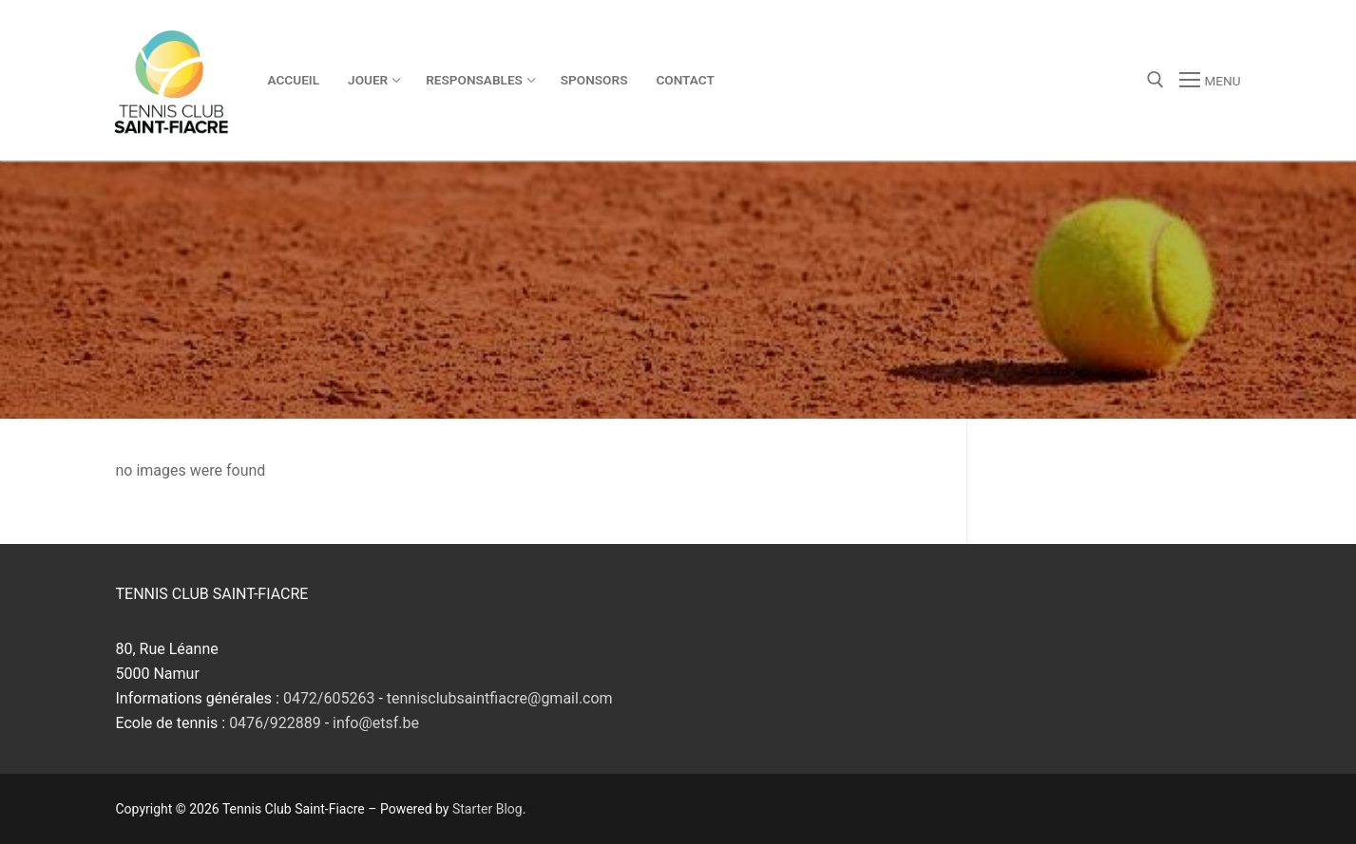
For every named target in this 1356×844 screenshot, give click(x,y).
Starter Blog (487, 808)
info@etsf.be (376, 723)
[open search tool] (1155, 79)
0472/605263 (329, 698)
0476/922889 (275, 723)
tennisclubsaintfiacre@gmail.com (500, 698)
